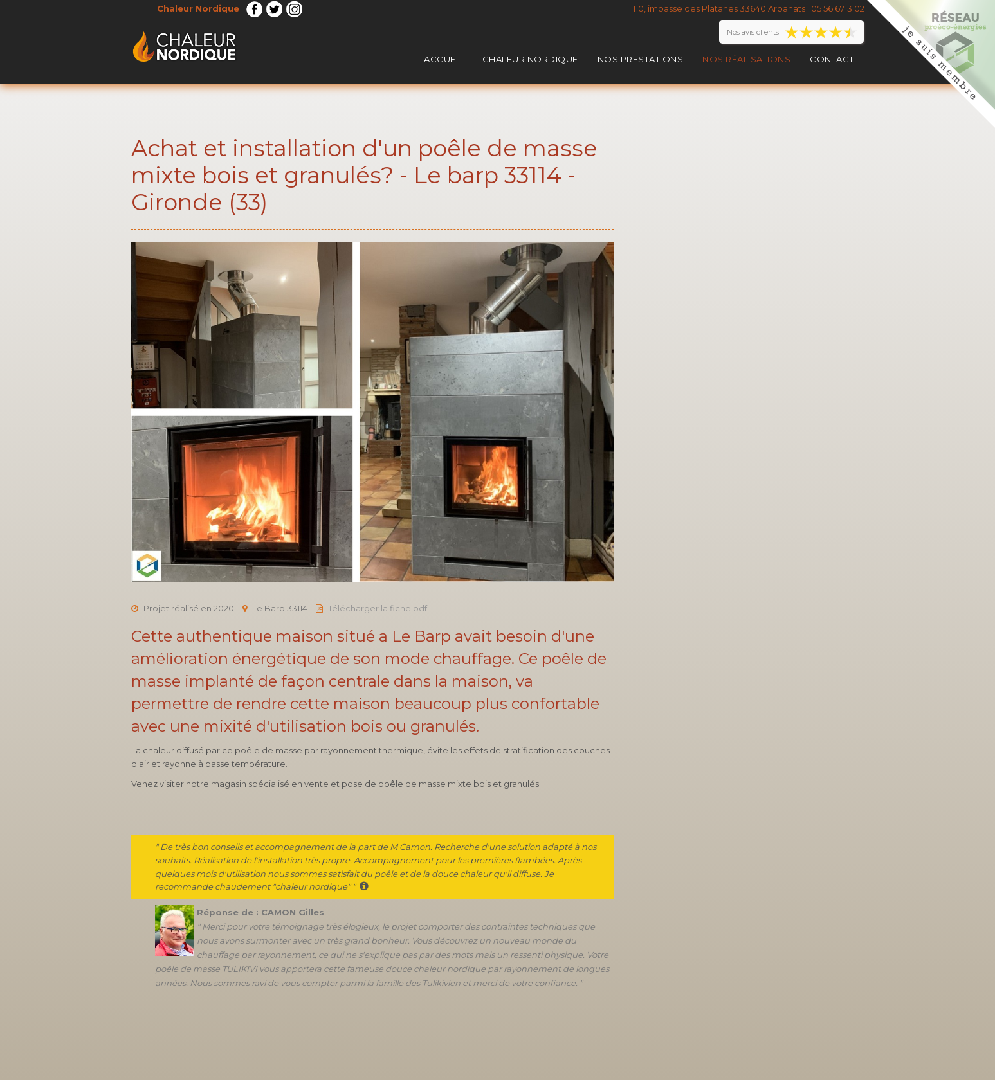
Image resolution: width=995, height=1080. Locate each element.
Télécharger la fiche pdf (377, 608)
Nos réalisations (746, 59)
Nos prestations (641, 59)
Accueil (443, 59)
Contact (832, 59)
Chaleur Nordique (530, 59)
